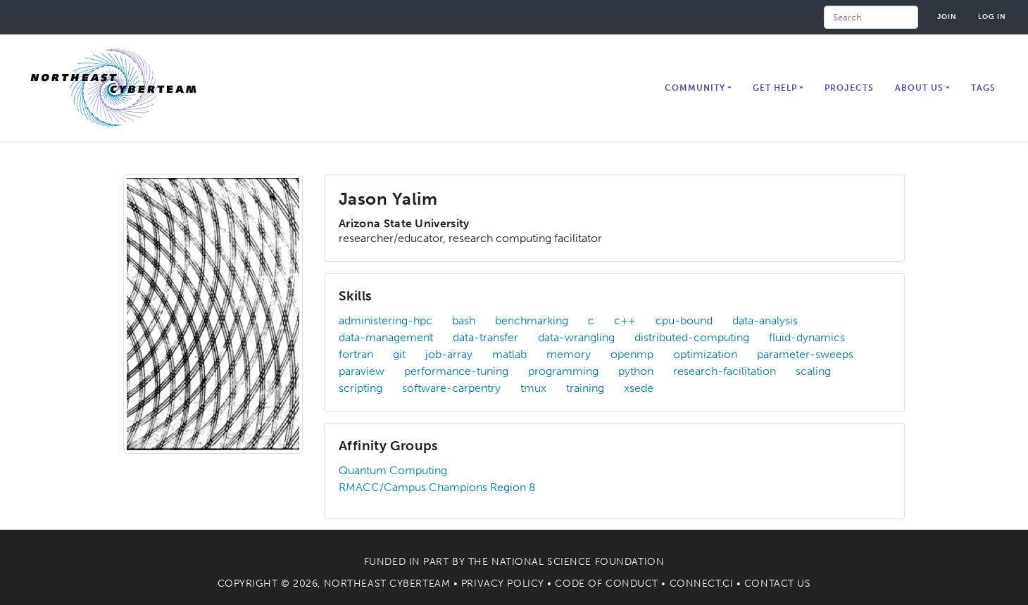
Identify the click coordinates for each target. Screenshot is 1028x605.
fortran (356, 354)
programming (563, 371)
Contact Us (777, 584)
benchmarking (531, 320)
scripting (360, 388)
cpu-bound (684, 320)
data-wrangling (576, 337)
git (399, 354)
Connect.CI (702, 584)
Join (947, 16)
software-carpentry (451, 388)
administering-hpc (385, 320)
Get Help (775, 88)
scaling (813, 371)
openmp (631, 354)
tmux (533, 388)
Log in (992, 16)
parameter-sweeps (805, 354)
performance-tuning (456, 371)
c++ (625, 320)
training (585, 388)
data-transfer (485, 337)
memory (568, 354)
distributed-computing (691, 337)
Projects (849, 88)
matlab (509, 354)
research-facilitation (724, 371)
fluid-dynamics (807, 337)
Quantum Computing (393, 470)
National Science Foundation (577, 562)
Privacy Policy (502, 584)
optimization (705, 354)
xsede (638, 388)
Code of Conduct (606, 584)
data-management (386, 337)
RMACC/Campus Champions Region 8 (437, 487)
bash (463, 320)
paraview (361, 371)
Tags (983, 88)
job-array (448, 354)
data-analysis (765, 320)
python (635, 371)
